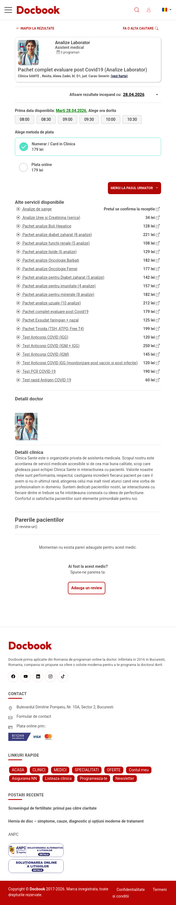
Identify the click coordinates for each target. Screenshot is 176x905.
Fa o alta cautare (141, 28)
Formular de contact (34, 716)
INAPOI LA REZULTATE (35, 28)
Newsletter (125, 778)
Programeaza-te (93, 778)
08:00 (25, 119)
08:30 (46, 119)
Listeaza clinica (58, 778)
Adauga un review (86, 588)
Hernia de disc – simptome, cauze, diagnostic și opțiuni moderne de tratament (76, 821)
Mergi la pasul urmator (134, 188)
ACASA (18, 770)
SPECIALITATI (87, 770)
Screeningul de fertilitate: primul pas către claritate (52, 808)
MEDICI (60, 770)
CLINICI (39, 770)
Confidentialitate (130, 889)
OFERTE (114, 770)
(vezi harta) (119, 76)
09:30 (89, 119)
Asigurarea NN (24, 778)
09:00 (68, 119)
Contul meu (138, 770)
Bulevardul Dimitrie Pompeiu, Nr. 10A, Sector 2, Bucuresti (65, 707)
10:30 (132, 119)
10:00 (110, 119)
